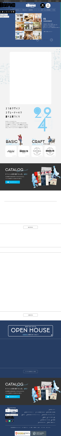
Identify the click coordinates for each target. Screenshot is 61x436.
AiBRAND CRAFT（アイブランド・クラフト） (49, 412)
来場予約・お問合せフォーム (51, 417)
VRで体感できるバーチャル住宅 (45, 415)
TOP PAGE (12, 9)
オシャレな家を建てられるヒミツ (40, 410)
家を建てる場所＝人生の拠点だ (51, 410)
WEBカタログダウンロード (42, 417)
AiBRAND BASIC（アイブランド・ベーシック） (33, 412)
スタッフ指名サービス (24, 424)
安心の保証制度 (47, 9)
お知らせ (39, 424)
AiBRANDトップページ (52, 408)
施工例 (42, 9)
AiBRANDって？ (18, 9)
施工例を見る (30, 227)
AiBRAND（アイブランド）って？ (29, 410)
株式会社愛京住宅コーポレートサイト (14, 424)
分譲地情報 (30, 9)
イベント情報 (31, 424)
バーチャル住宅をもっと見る (30, 370)
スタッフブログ (44, 424)
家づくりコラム (50, 424)
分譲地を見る (30, 315)
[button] (37, 39)
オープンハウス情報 (50, 414)
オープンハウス (37, 9)
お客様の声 (35, 424)
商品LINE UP (24, 9)
